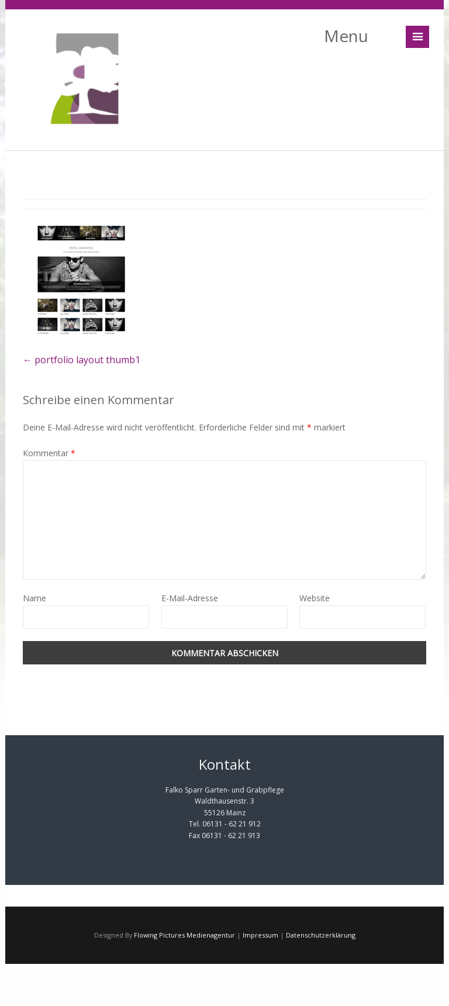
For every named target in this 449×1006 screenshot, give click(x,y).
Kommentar (49, 453)
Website (314, 598)
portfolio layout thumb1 (81, 359)
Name (34, 598)
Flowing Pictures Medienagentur (184, 935)
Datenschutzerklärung (320, 935)
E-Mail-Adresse (189, 598)
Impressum (260, 935)
